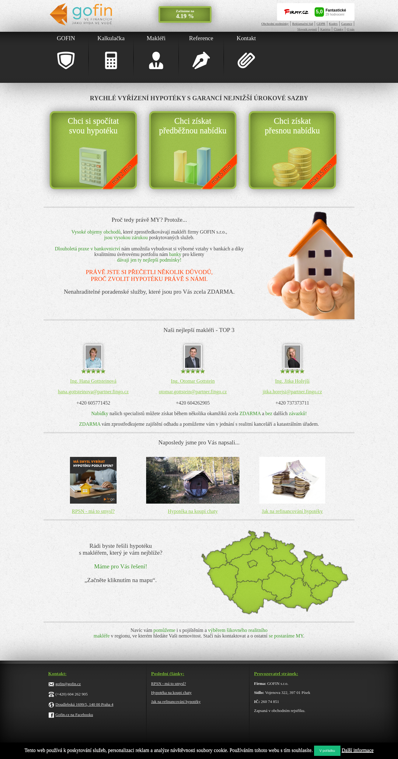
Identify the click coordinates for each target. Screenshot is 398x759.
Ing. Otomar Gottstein (193, 381)
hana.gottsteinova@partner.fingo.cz (93, 391)
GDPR (321, 24)
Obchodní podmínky (275, 24)
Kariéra (325, 29)
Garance (346, 24)
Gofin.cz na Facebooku (74, 714)
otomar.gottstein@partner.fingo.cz (193, 391)
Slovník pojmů (307, 29)
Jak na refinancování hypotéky (292, 511)
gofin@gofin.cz (68, 683)
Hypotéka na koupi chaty (193, 511)
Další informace (358, 750)
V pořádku (327, 750)
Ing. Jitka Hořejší (292, 381)
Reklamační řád (302, 24)
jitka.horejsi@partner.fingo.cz (292, 391)
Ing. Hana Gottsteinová (93, 381)
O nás (350, 29)
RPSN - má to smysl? (93, 511)
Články (338, 29)
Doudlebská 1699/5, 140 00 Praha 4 (84, 704)
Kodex (333, 24)
